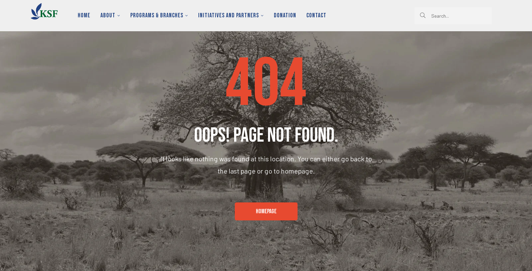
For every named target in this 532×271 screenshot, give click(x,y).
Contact (316, 15)
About (110, 15)
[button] (266, 211)
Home (84, 15)
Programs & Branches (159, 15)
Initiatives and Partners (231, 15)
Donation (285, 15)
